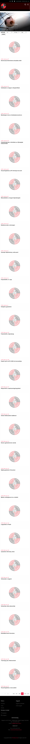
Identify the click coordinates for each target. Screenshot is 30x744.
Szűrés (3, 34)
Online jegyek (19, 705)
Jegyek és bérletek (20, 703)
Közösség (18, 1)
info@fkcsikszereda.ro (16, 723)
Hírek (2, 705)
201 (28, 693)
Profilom (24, 1)
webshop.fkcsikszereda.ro (16, 729)
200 (25, 693)
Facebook (3, 713)
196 (13, 693)
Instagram (4, 715)
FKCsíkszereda (15, 737)
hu (28, 1)
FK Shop (3, 703)
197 (16, 693)
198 (19, 693)
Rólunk (2, 707)
